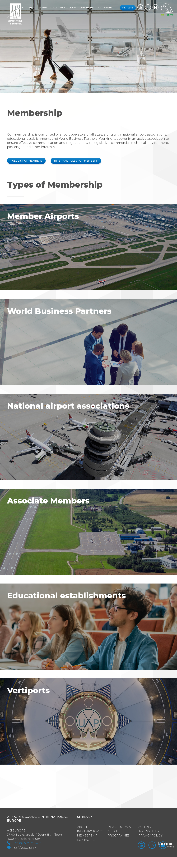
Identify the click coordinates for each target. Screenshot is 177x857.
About (32, 7)
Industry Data (119, 826)
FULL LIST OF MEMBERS (26, 160)
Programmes (105, 7)
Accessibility (148, 831)
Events (74, 7)
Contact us (86, 839)
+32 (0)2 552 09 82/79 (27, 843)
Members (127, 7)
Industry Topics (90, 831)
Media (63, 7)
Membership (87, 7)
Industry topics (48, 7)
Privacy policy (150, 835)
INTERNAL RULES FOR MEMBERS (76, 160)
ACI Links (145, 826)
